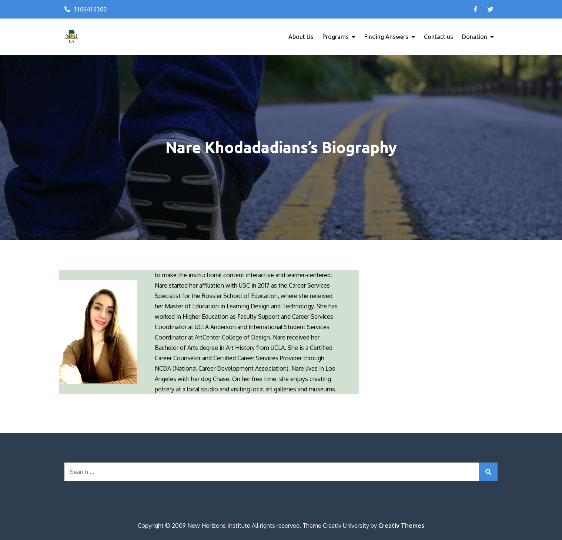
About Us (301, 36)
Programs (335, 36)
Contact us (438, 36)
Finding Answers (386, 36)
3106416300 (85, 9)
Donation (474, 36)
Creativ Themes (401, 525)
